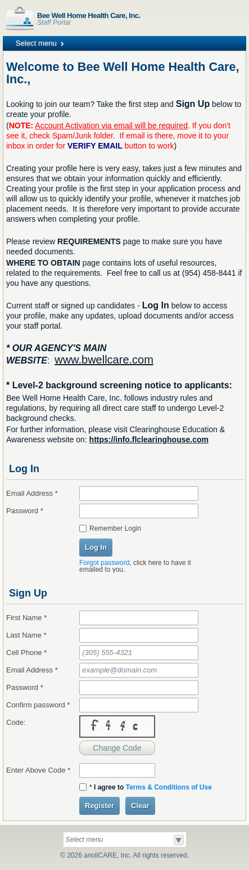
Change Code (117, 747)
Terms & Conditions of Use (169, 787)
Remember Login (115, 528)
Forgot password (104, 563)
